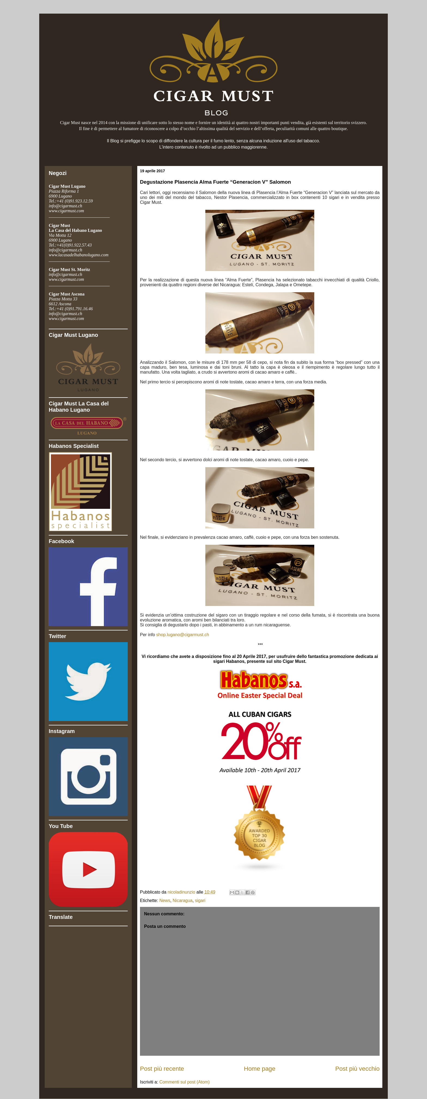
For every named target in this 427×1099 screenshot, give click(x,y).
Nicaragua (183, 900)
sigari (200, 900)
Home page (260, 1068)
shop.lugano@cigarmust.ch (182, 634)
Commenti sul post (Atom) (184, 1082)
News (164, 900)
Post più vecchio (357, 1068)
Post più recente (162, 1068)
